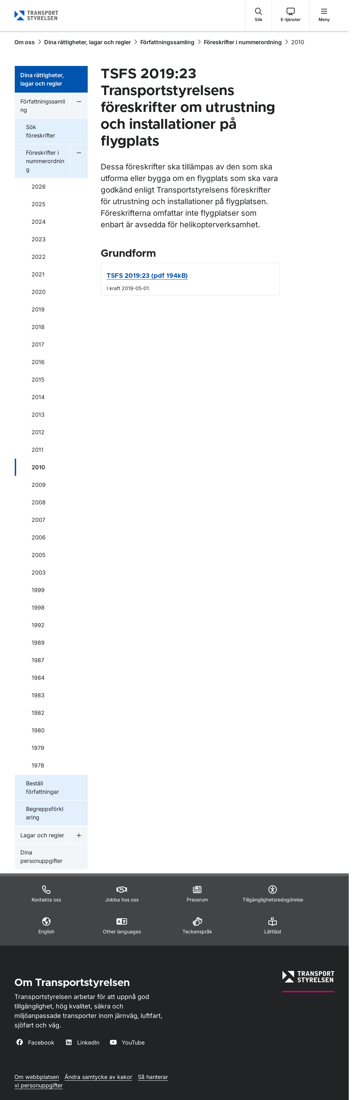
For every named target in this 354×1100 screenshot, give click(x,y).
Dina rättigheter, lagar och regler (87, 42)
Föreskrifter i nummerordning (243, 42)
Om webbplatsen (36, 1076)
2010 (297, 42)
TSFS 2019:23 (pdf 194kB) (147, 276)
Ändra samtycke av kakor (98, 1076)
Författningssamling (167, 42)
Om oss (24, 42)
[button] (259, 15)
